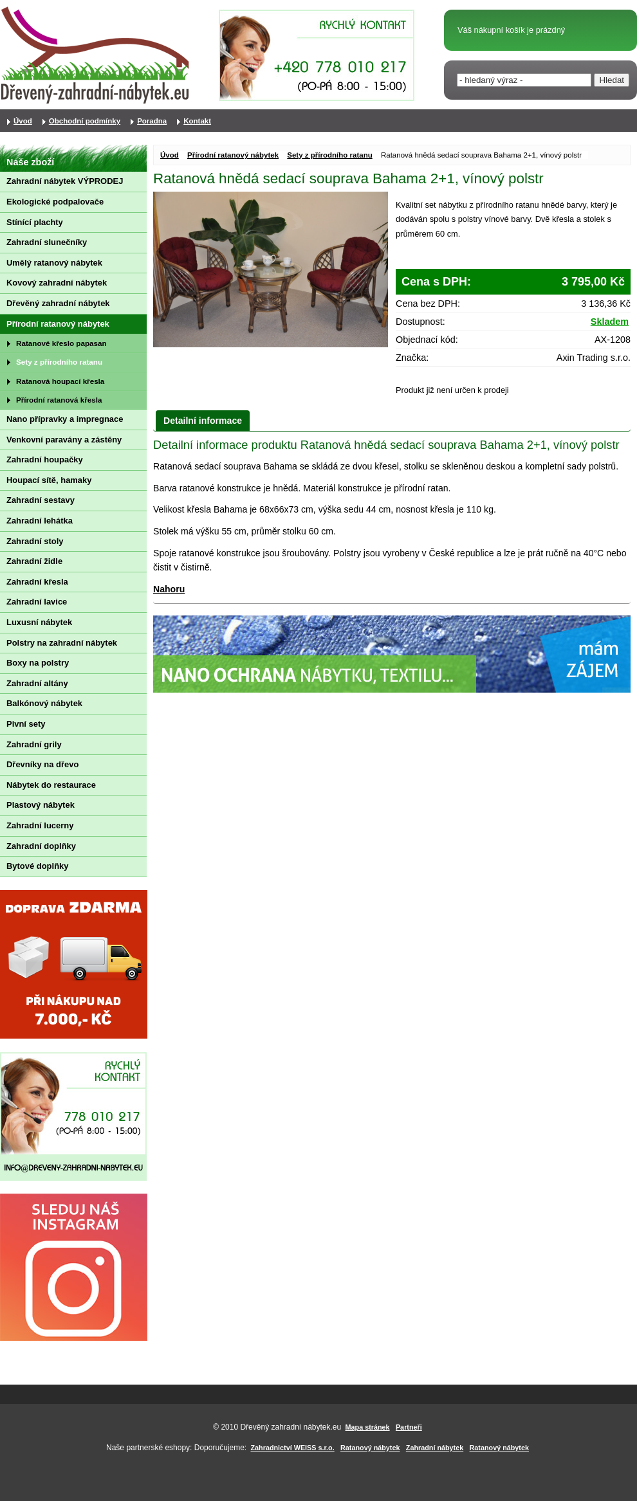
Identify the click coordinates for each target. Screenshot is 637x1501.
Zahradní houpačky (44, 459)
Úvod (169, 155)
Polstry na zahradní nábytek (61, 643)
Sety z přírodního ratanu (329, 155)
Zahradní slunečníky (46, 242)
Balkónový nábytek (44, 703)
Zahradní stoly (35, 541)
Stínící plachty (34, 222)
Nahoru (169, 589)
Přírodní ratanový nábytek (233, 155)
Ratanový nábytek (370, 1447)
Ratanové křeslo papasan (61, 343)
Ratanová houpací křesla (60, 381)
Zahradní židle (34, 561)
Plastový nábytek (40, 805)
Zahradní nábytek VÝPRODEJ (64, 181)
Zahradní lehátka (39, 520)
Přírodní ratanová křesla (59, 400)
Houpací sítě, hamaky (48, 480)
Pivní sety (25, 724)
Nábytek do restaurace (51, 785)
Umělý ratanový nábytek (54, 263)
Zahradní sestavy (40, 500)
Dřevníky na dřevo (42, 764)
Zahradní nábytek (434, 1447)
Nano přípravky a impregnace (64, 419)
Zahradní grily (34, 744)
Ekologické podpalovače (55, 201)
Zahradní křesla (37, 582)
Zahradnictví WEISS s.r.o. (293, 1447)
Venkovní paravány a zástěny (64, 439)
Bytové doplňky (37, 866)
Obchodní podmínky (84, 121)
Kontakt (197, 121)
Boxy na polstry (37, 663)
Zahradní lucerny (39, 825)
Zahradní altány (37, 683)
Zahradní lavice (36, 601)
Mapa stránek (368, 1427)
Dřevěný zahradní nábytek (58, 303)
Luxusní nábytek (39, 622)
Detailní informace (202, 420)
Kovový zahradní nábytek (56, 282)
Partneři (409, 1427)
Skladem (610, 321)
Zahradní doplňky (41, 846)
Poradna (152, 121)
